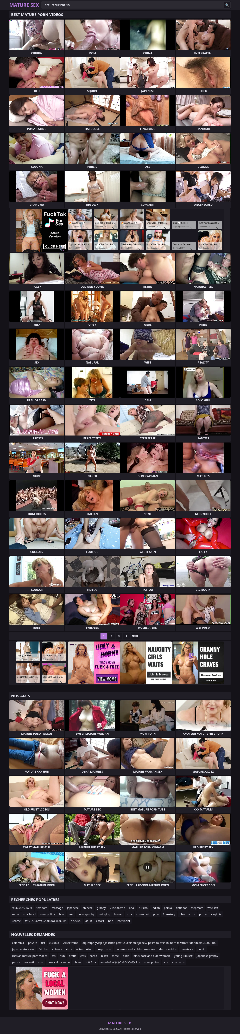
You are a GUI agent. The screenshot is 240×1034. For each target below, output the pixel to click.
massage (57, 908)
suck (129, 914)
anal (132, 908)
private (32, 943)
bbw (62, 914)
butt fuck (90, 962)
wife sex (212, 908)
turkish (143, 908)
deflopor (181, 908)
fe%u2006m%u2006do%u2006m (45, 921)
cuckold (54, 943)
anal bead (29, 914)
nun (62, 956)
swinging (104, 914)
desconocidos (167, 949)
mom (15, 914)
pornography (86, 914)
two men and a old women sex (135, 949)
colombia (18, 943)
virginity (216, 914)
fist (43, 943)
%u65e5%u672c (22, 908)
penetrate (187, 949)
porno (203, 914)
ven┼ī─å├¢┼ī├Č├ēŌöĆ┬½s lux (120, 962)
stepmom (197, 908)
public (201, 949)
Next (135, 636)
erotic (72, 956)
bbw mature (187, 914)
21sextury (169, 914)
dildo (126, 956)
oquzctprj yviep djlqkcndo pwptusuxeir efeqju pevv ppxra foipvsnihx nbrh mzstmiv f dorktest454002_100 (149, 943)
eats (83, 956)
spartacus (178, 962)
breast (118, 914)
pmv (156, 914)
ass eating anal (33, 962)
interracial (123, 921)
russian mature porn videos (30, 956)
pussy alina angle (58, 962)
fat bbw (43, 949)
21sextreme (117, 908)
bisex (104, 956)
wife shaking (84, 949)
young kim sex (183, 956)
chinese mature (62, 949)
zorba (93, 956)
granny (101, 908)
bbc (110, 921)
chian (77, 962)
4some (16, 921)
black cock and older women (151, 956)
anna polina (47, 914)
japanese (73, 908)
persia (168, 908)
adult (88, 921)
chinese (88, 908)
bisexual (76, 921)
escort (100, 921)
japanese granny (207, 956)
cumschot (142, 914)
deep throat (104, 949)
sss (54, 956)
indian (156, 908)
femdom (41, 908)
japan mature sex (23, 949)
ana (71, 914)
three (115, 956)
